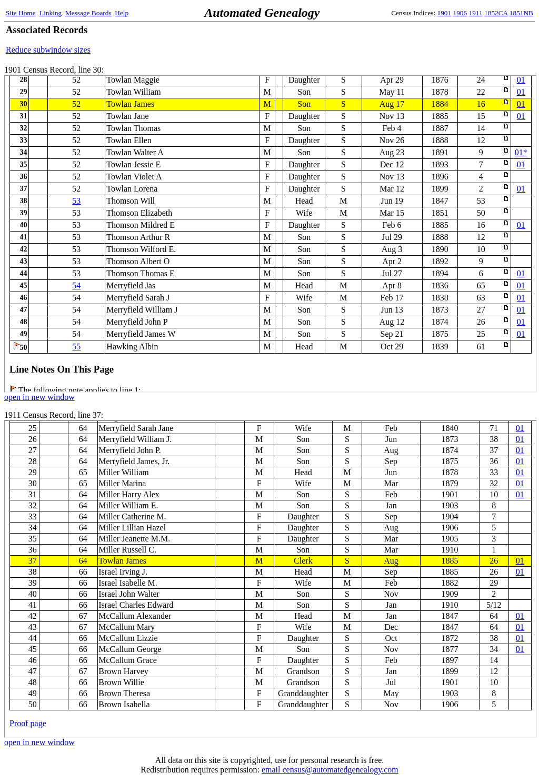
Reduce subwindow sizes (48, 49)
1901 (444, 13)
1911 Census (270, 579)
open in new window (39, 397)
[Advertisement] (410, 39)
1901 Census (270, 234)
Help (121, 13)
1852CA (495, 13)
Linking (50, 13)
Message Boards (88, 13)
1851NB (521, 13)
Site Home (21, 13)
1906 (460, 13)
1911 (476, 13)
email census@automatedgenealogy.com (330, 769)
